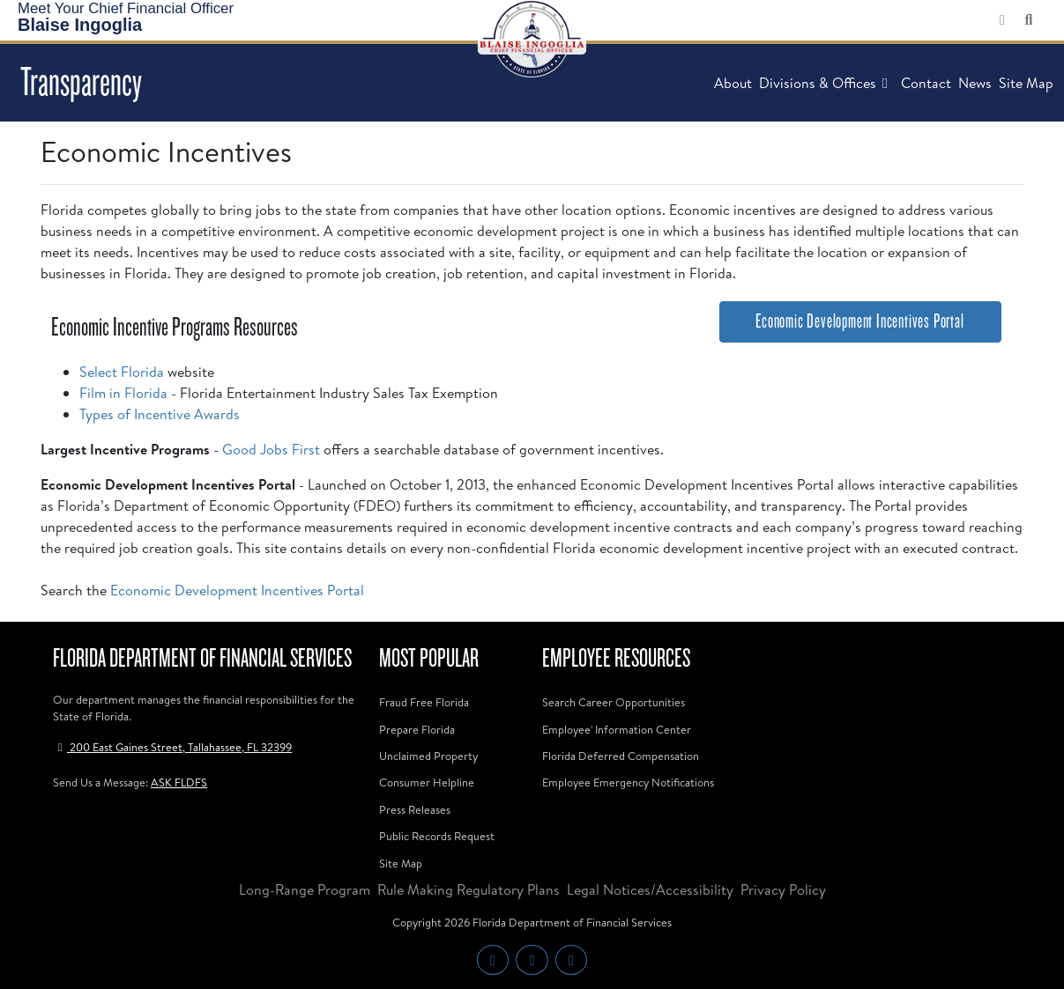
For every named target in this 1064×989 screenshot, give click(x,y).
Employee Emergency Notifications (628, 782)
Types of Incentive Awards (159, 414)
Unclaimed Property (428, 756)
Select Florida (121, 371)
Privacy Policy (783, 889)
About (733, 82)
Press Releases (414, 809)
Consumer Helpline (426, 782)
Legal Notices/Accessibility (650, 889)
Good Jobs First (271, 449)
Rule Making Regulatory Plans (468, 889)
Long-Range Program (304, 889)
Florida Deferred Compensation (620, 756)
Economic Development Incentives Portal (237, 590)
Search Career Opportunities (613, 702)
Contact (926, 82)
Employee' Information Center (616, 729)
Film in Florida (123, 392)
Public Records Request (437, 836)
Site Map (1026, 82)
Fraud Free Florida (424, 702)
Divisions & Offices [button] (826, 82)
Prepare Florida (417, 729)
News (975, 82)
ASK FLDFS (179, 782)
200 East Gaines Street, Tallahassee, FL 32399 (172, 747)
